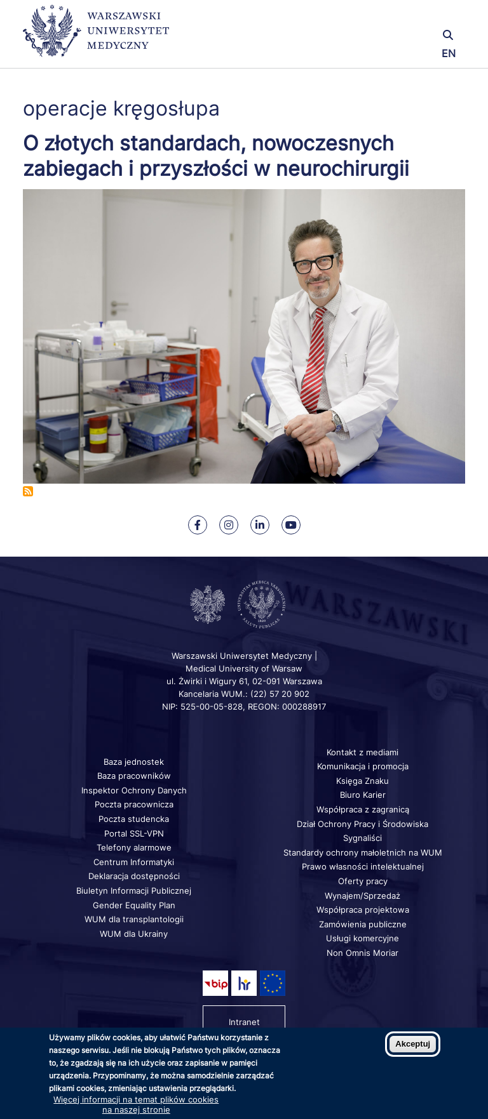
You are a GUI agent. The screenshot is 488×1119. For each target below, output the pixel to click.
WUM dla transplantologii (134, 919)
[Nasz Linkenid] (259, 524)
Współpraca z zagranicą (362, 809)
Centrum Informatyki (133, 862)
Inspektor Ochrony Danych (134, 790)
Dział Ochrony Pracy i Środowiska (362, 824)
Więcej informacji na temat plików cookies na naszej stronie (136, 1104)
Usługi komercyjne (362, 938)
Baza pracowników (134, 776)
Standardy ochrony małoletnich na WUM (362, 852)
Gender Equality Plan (134, 905)
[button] (392, 17)
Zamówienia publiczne (363, 924)
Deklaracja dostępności (134, 876)
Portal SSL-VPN (134, 833)
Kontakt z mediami (362, 752)
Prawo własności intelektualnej (363, 866)
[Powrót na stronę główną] (96, 36)
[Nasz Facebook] (197, 524)
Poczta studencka (133, 819)
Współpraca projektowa (362, 909)
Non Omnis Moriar (362, 953)
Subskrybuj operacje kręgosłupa (28, 491)
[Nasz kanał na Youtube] (291, 524)
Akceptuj (412, 1044)
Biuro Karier (363, 795)
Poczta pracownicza (134, 804)
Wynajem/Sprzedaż (362, 896)
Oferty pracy (363, 881)
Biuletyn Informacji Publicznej (133, 890)
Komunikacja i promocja (363, 766)
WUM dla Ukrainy (134, 934)
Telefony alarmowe (134, 847)
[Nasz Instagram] (228, 524)
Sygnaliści (362, 838)
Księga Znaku (362, 781)
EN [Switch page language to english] (449, 53)
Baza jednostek (134, 762)
